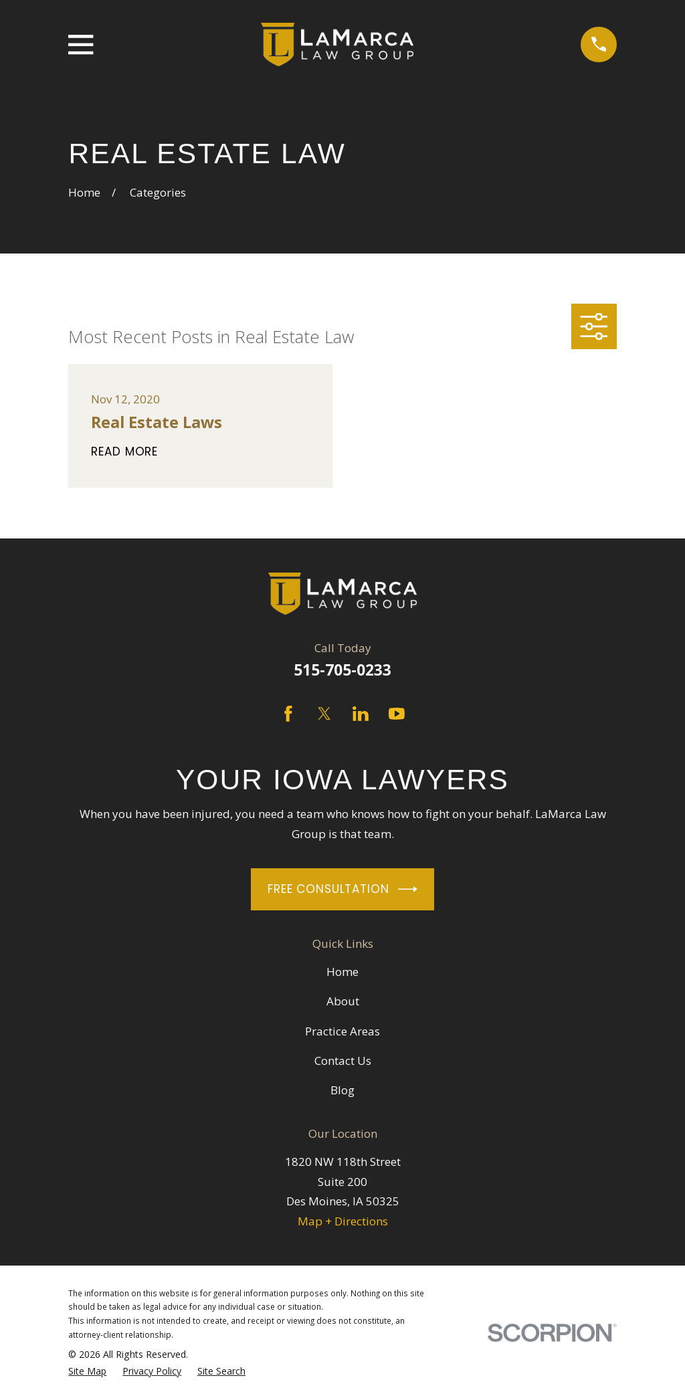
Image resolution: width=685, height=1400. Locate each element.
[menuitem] (87, 1371)
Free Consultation (342, 889)
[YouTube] (397, 714)
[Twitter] (324, 714)
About (342, 1001)
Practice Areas (342, 1031)
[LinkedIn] (361, 714)
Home (342, 971)
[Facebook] (288, 714)
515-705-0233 (342, 670)
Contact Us (342, 1060)
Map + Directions (343, 1221)
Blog (342, 1090)
